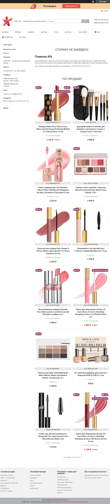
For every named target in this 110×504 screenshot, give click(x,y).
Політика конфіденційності (79, 502)
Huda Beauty (34, 488)
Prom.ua (65, 500)
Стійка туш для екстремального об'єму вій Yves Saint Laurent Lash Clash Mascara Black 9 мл (53, 436)
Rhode (32, 486)
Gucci (32, 480)
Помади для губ (62, 479)
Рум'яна (59, 493)
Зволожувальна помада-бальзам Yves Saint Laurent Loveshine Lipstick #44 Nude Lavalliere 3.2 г (53, 312)
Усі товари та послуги (71, 457)
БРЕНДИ (18, 32)
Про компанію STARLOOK (9, 483)
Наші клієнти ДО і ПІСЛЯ (93, 478)
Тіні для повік (61, 477)
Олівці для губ (62, 485)
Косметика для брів (64, 487)
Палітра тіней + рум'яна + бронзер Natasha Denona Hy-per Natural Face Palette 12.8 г (90, 190)
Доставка (22, 37)
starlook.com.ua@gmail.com (12, 94)
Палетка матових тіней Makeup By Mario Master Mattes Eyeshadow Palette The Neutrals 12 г (53, 375)
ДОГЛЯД (44, 32)
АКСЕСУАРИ (83, 32)
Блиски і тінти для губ (64, 490)
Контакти (4, 480)
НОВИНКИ (5, 32)
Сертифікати (5, 488)
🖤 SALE (97, 32)
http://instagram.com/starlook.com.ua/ (16, 101)
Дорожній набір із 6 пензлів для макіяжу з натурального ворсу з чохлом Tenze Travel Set (91, 129)
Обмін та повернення (8, 478)
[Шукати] (85, 21)
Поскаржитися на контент (61, 502)
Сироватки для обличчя (81, 66)
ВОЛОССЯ (68, 32)
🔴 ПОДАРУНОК (7, 37)
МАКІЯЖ (31, 32)
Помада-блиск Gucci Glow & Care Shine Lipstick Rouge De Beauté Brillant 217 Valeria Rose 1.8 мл (53, 129)
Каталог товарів (6, 491)
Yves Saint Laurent (36, 483)
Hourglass (33, 478)
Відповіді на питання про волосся (96, 475)
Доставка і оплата (7, 475)
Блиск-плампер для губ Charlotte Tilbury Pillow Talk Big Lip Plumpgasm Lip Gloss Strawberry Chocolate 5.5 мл (53, 190)
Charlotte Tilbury (35, 475)
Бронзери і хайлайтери (65, 482)
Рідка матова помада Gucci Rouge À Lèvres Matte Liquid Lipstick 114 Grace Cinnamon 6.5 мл (52, 251)
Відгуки (3, 486)
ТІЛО (56, 32)
